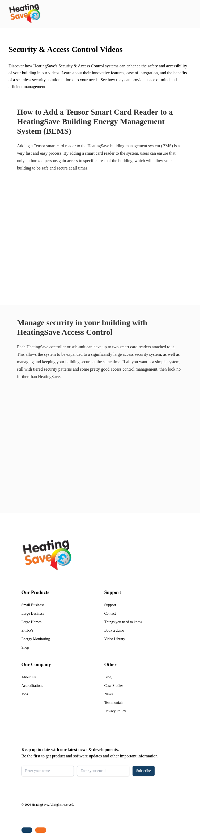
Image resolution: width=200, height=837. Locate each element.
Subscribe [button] (143, 771)
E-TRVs (28, 630)
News (108, 694)
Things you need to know (123, 622)
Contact (110, 613)
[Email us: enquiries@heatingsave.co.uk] (40, 830)
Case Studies (114, 686)
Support (110, 605)
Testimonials (113, 703)
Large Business (33, 613)
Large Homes (32, 622)
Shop (25, 647)
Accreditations (32, 686)
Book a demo (114, 630)
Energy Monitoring (36, 639)
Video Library (114, 639)
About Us (29, 677)
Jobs (25, 694)
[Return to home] (24, 13)
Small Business (33, 605)
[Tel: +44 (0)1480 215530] (27, 830)
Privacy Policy (115, 711)
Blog (108, 677)
